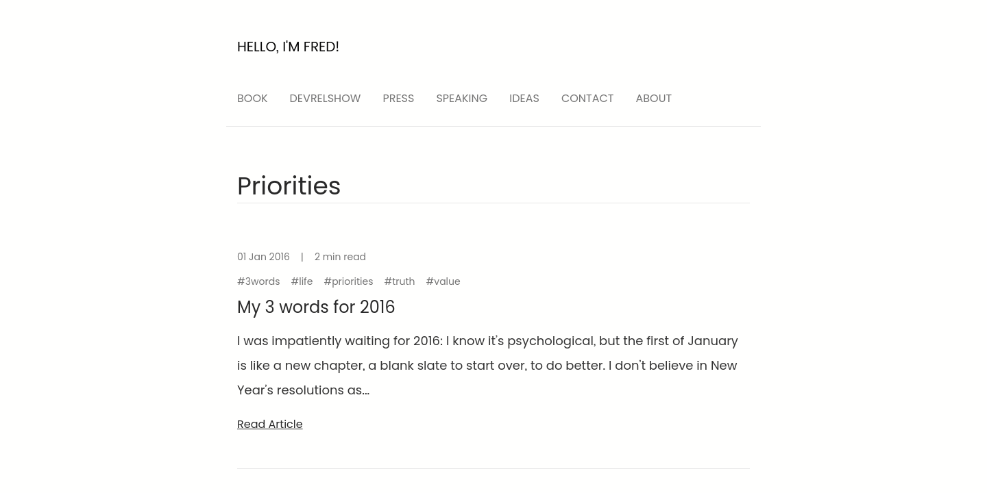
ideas (524, 98)
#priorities (348, 281)
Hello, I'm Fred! (288, 46)
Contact (587, 98)
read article (270, 424)
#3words (258, 281)
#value (443, 281)
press (398, 98)
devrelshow (325, 98)
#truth (399, 281)
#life (302, 281)
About (654, 98)
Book (252, 98)
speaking (461, 98)
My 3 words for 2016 (316, 307)
